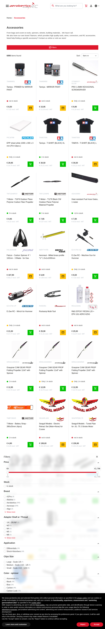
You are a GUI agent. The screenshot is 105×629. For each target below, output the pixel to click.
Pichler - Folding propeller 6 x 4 (85, 480)
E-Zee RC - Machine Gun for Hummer (84, 256)
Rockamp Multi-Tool (47, 311)
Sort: (78, 56)
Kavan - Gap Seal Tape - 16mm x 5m (85, 537)
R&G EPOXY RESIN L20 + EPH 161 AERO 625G (83, 312)
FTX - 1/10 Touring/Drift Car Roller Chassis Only (18, 537)
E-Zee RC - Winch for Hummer (20, 311)
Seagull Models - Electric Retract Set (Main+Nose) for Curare (51, 426)
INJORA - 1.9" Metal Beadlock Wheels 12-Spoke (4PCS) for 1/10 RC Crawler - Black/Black (51, 482)
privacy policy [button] (82, 598)
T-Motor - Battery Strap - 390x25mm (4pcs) (17, 425)
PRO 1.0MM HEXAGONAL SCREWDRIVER (83, 88)
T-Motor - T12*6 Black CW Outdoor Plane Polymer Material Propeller (50, 202)
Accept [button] (96, 624)
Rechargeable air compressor (51, 536)
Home (9, 18)
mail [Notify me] (30, 108)
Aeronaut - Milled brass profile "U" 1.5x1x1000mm (51, 256)
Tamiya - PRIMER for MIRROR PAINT (20, 88)
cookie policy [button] (36, 603)
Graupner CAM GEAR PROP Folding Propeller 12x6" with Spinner (19, 370)
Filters (53, 47)
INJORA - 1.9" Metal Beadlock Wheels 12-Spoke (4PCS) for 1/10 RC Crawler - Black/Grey (19, 482)
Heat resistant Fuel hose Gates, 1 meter (85, 200)
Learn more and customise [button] (16, 624)
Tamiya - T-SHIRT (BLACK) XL (52, 143)
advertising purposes (9, 609)
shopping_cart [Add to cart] (95, 108)
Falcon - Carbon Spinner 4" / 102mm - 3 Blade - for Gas (19, 256)
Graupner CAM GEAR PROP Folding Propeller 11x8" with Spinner (51, 370)
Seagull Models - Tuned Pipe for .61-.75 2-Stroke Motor (84, 425)
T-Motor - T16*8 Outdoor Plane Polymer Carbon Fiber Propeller (20, 200)
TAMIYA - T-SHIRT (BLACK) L (84, 143)
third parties (40, 605)
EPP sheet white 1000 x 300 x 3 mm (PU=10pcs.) (20, 144)
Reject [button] (82, 624)
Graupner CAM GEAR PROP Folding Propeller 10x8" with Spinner (84, 370)
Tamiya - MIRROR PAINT (49, 87)
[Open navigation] (7, 6)
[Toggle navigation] (3, 14)
